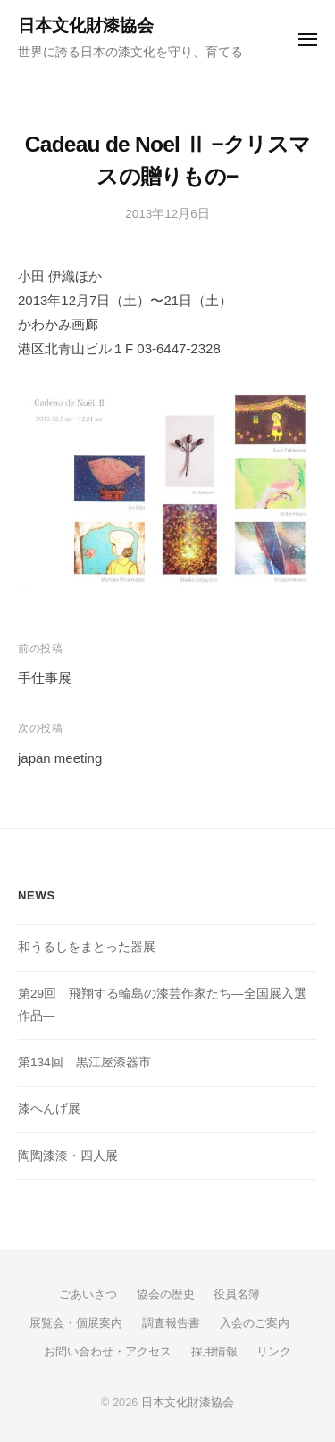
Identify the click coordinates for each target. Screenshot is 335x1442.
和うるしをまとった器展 (86, 947)
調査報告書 (171, 1323)
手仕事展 (51, 677)
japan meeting (60, 758)
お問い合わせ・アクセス (108, 1351)
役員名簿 (237, 1294)
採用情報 (214, 1351)
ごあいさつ (88, 1294)
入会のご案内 (254, 1323)
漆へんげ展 (49, 1108)
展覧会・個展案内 (75, 1323)
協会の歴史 (166, 1294)
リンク (273, 1351)
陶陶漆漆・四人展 (68, 1156)
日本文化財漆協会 (86, 25)
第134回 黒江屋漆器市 (84, 1062)
